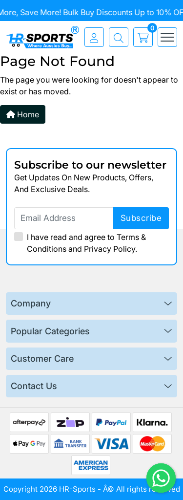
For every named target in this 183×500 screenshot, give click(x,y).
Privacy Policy (109, 249)
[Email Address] (91, 218)
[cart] (140, 37)
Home (22, 114)
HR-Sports (77, 489)
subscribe (141, 218)
